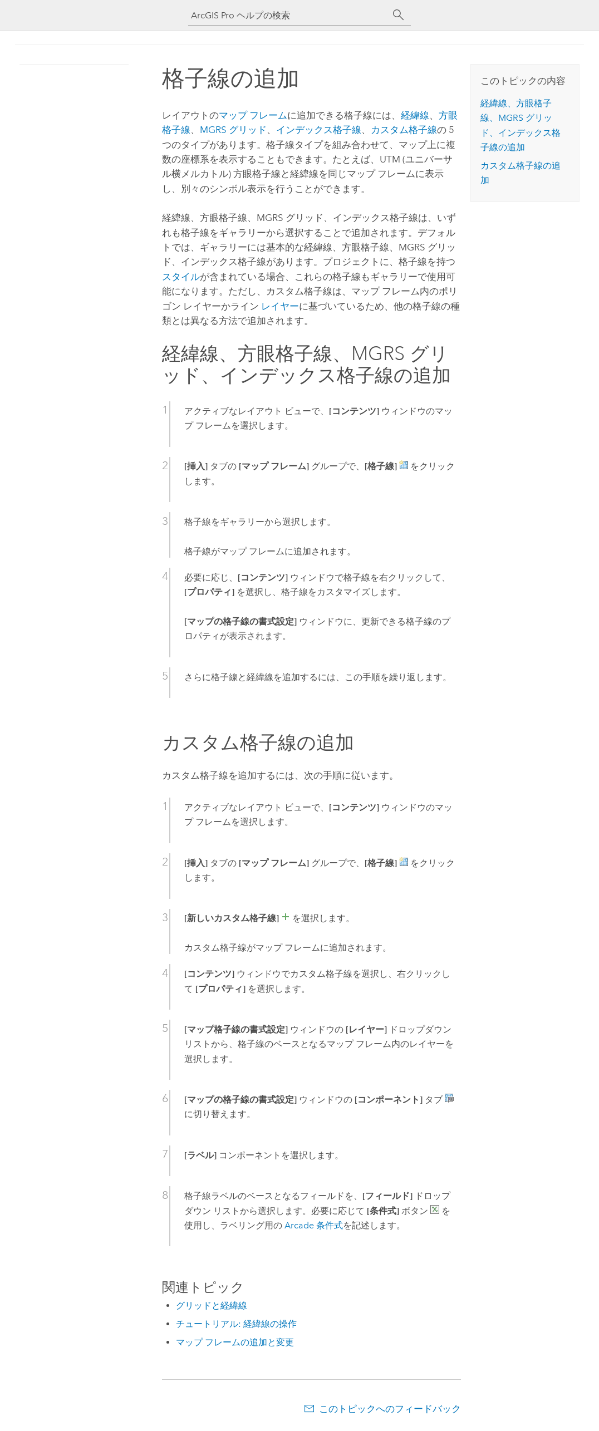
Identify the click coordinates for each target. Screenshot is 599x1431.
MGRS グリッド (233, 129)
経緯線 (415, 115)
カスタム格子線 (404, 129)
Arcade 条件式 (313, 1225)
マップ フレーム (253, 115)
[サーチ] (398, 15)
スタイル (181, 276)
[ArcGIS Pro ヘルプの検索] (288, 15)
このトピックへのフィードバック (390, 1408)
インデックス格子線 (318, 129)
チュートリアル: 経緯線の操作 (236, 1324)
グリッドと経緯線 (211, 1305)
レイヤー (280, 306)
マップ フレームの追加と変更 (235, 1342)
